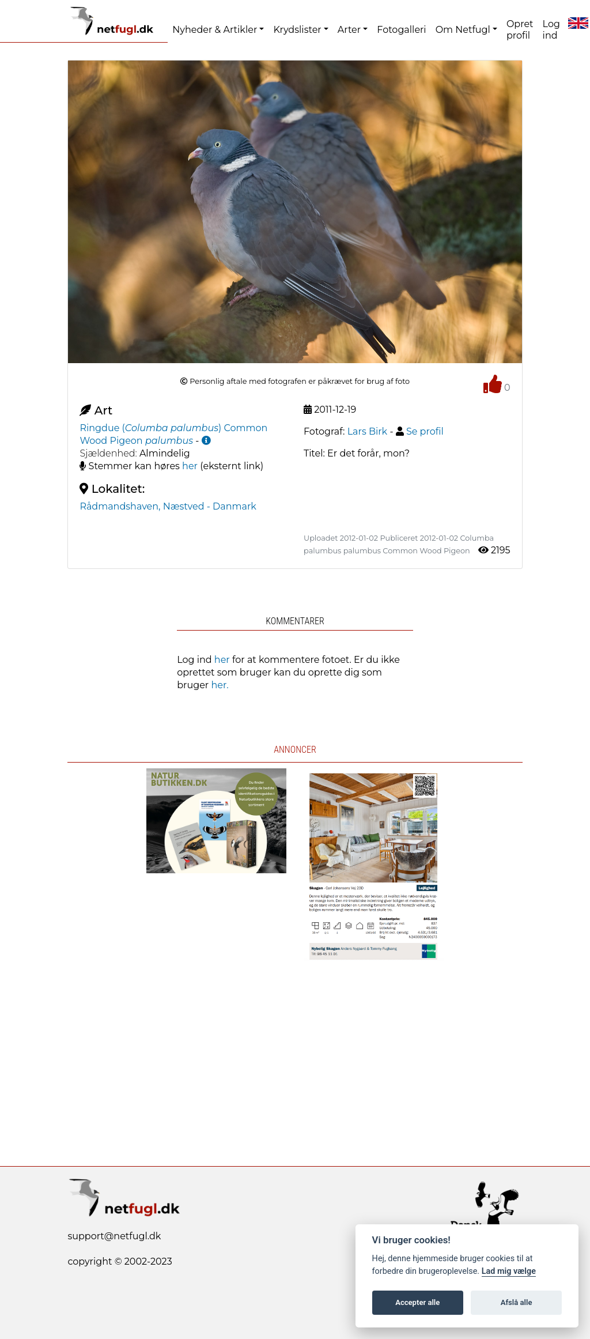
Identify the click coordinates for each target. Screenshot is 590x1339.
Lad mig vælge (509, 1271)
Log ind (551, 29)
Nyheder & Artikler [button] (214, 29)
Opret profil (520, 29)
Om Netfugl (463, 29)
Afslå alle (516, 1302)
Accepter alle (417, 1302)
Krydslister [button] (297, 29)
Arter (349, 29)
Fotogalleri (401, 29)
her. (219, 685)
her (190, 466)
